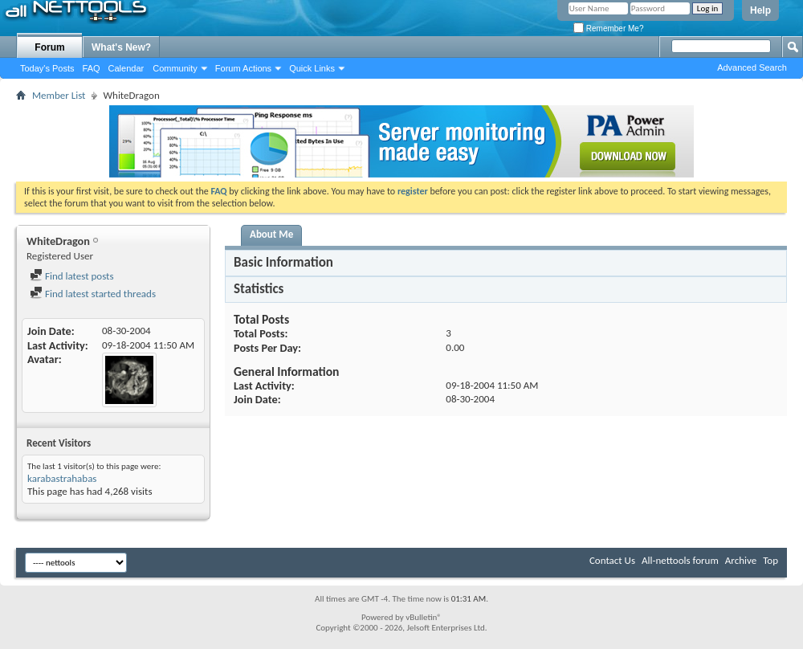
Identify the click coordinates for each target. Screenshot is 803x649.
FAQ (91, 68)
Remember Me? (608, 28)
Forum (49, 47)
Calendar (126, 68)
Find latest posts (72, 276)
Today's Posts (47, 68)
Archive (740, 560)
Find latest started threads (93, 294)
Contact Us (612, 560)
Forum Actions (243, 68)
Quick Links (312, 68)
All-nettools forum (680, 560)
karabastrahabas (61, 478)
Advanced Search (752, 67)
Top (770, 560)
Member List (58, 95)
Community (175, 68)
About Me (271, 234)
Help (760, 10)
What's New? (121, 47)
